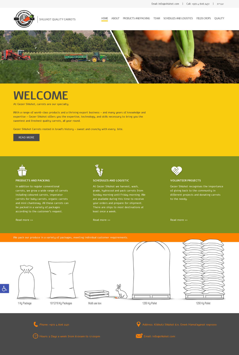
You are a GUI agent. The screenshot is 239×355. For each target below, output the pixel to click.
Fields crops (204, 18)
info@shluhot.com (169, 4)
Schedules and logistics (178, 18)
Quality (219, 18)
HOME (104, 18)
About (115, 18)
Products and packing (136, 18)
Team (156, 18)
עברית (220, 4)
